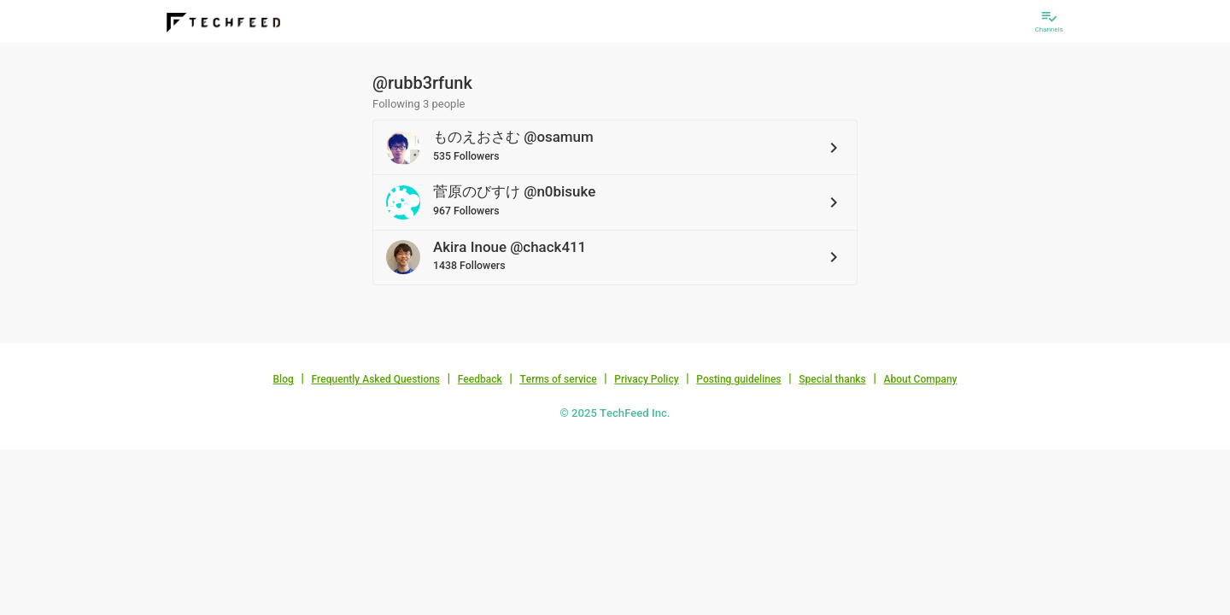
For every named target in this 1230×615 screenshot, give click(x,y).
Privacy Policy (646, 379)
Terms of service (557, 379)
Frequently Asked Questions (375, 379)
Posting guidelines (738, 379)
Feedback (480, 379)
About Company (920, 379)
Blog (283, 379)
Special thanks (832, 379)
